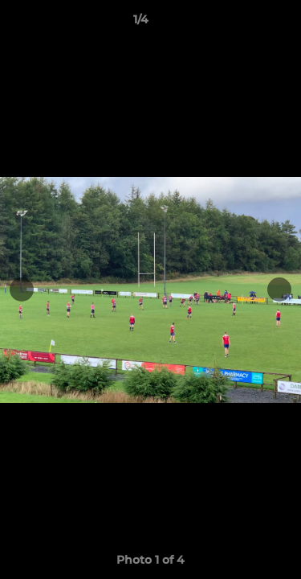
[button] (243, 23)
